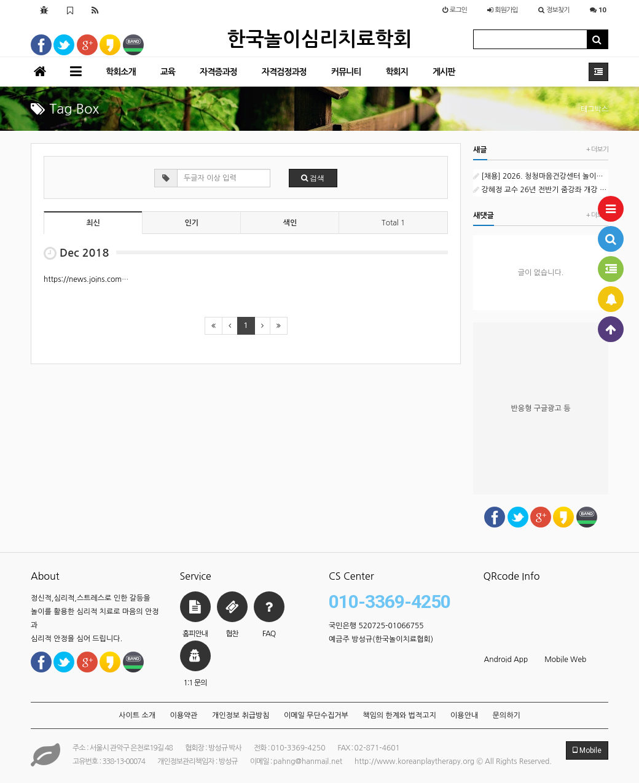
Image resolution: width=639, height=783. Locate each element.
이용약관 (183, 715)
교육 (167, 72)
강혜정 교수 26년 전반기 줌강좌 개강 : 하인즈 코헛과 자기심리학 (540, 189)
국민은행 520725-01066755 (376, 625)
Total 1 (393, 223)
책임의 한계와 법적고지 (399, 715)
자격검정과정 (284, 72)
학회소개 (121, 72)
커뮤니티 (346, 72)
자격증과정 (218, 72)
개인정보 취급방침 (241, 715)
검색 (312, 178)
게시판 (444, 72)
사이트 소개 (137, 715)
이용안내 (464, 715)
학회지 (396, 72)
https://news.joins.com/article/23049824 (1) (119, 279)
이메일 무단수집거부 (316, 715)
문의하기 (506, 715)
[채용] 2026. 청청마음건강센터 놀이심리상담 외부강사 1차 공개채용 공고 (540, 176)
